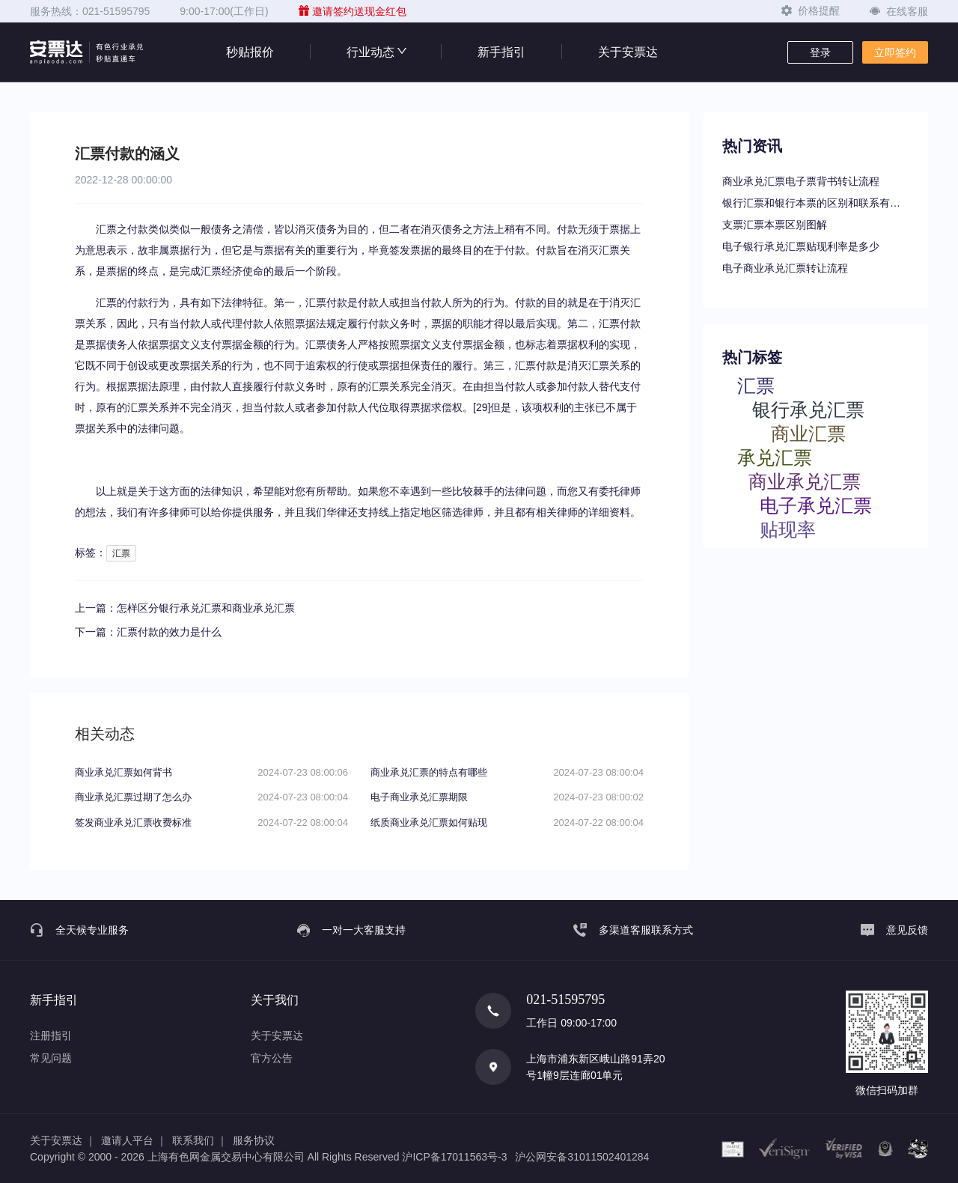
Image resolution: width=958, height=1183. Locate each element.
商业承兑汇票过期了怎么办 (133, 797)
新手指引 (501, 52)
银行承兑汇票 (808, 409)
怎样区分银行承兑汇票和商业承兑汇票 (206, 608)
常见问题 (51, 1058)
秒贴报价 (250, 52)
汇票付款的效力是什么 (169, 632)
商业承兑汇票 (804, 481)
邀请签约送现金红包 (352, 11)
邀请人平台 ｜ (134, 1140)
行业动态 (376, 52)
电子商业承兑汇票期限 (419, 797)
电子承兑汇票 (816, 505)
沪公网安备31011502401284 (582, 1157)
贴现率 (788, 529)
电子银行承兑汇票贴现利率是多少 (800, 246)
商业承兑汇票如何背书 (123, 772)
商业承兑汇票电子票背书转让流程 (800, 181)
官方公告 (272, 1058)
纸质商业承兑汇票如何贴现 (428, 822)
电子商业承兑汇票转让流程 (785, 268)
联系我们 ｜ (200, 1140)
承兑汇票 (774, 457)
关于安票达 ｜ (63, 1140)
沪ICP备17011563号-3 (454, 1157)
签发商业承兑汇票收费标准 (133, 822)
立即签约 (895, 52)
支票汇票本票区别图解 (774, 225)
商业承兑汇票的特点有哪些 (428, 772)
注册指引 (51, 1035)
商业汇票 (808, 433)
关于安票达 (628, 52)
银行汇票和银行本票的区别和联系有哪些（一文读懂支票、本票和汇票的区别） (815, 203)
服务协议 (254, 1140)
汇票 (121, 553)
